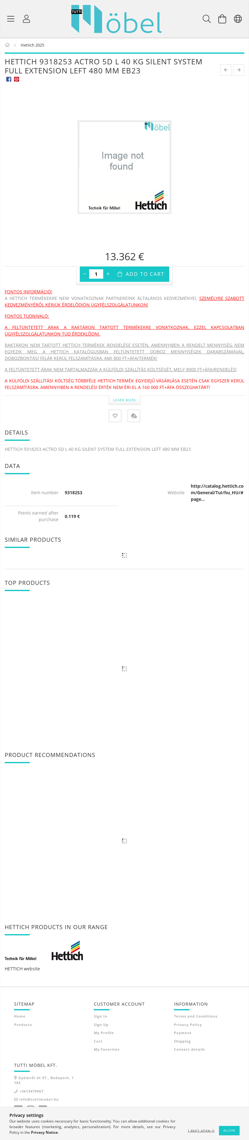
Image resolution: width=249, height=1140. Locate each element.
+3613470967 (31, 1091)
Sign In (100, 1016)
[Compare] (134, 416)
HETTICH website (22, 969)
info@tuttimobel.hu (39, 1099)
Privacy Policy (188, 1024)
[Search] (207, 19)
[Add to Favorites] (115, 416)
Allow (229, 1130)
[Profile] (26, 19)
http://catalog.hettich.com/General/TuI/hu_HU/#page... (217, 492)
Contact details (189, 1049)
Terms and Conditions (195, 1016)
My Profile (104, 1032)
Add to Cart (145, 274)
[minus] (84, 274)
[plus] (108, 274)
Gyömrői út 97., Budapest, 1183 (44, 1080)
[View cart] (222, 19)
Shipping (182, 1041)
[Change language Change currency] (238, 19)
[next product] (238, 70)
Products (23, 1024)
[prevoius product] (225, 70)
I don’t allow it (201, 1130)
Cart (98, 1041)
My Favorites (106, 1049)
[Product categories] (11, 19)
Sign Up (101, 1024)
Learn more (124, 400)
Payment (183, 1032)
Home (20, 1016)
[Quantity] (96, 274)
